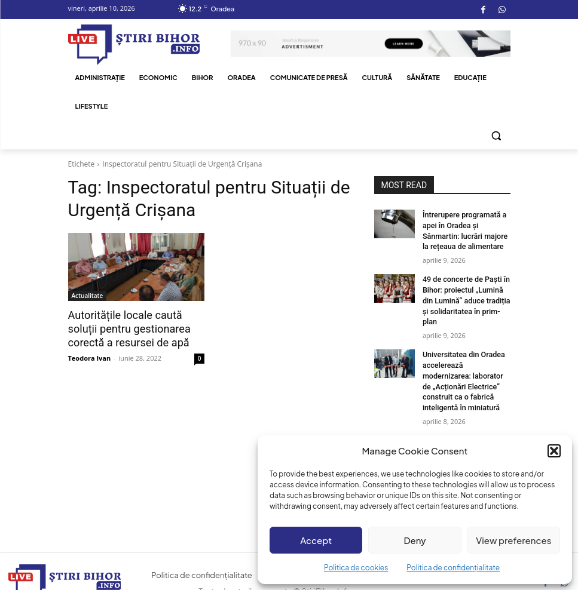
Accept (316, 540)
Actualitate (87, 295)
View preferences (513, 540)
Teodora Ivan (89, 356)
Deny (414, 540)
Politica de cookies (356, 567)
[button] (554, 451)
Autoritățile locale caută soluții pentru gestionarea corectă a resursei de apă (125, 328)
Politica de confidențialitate (453, 567)
